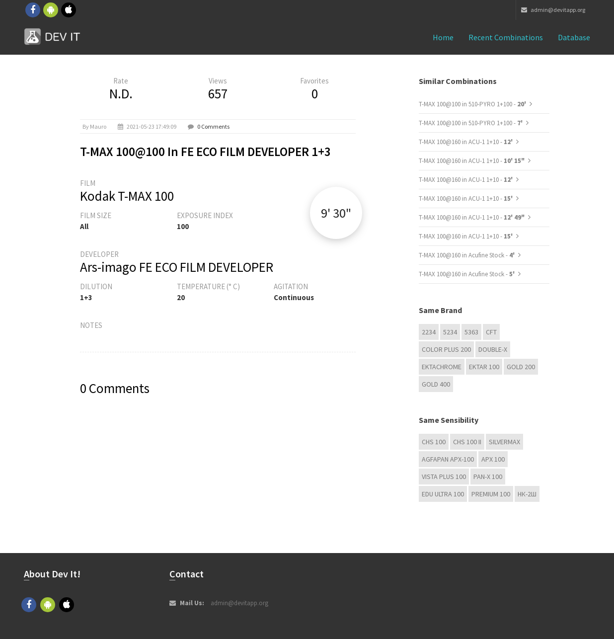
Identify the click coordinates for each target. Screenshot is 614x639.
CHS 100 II (467, 441)
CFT (491, 331)
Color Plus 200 (446, 349)
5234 (450, 331)
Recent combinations (505, 37)
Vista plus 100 (444, 476)
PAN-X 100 (487, 476)
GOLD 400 (436, 384)
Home (443, 37)
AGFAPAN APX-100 (448, 459)
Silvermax (504, 441)
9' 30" (336, 213)
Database (574, 37)
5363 (471, 331)
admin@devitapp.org (553, 9)
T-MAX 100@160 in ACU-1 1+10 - (466, 142)
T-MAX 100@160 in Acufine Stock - (467, 255)
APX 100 (493, 459)
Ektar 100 (484, 366)
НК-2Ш (527, 493)
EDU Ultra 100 (443, 493)
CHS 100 (434, 441)
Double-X (492, 349)
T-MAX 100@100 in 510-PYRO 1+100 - (473, 104)
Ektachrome (441, 366)
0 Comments (213, 126)
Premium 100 (490, 493)
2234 (429, 331)
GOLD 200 (521, 366)
